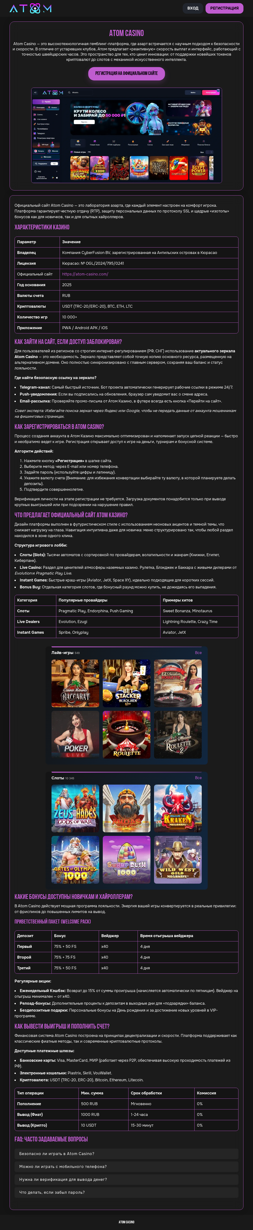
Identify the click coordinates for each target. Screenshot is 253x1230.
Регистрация (224, 8)
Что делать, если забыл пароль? (52, 1192)
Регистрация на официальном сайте (126, 73)
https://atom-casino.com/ (85, 274)
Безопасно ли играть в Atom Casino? (56, 1153)
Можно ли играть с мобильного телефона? (63, 1166)
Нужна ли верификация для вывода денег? (63, 1179)
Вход (192, 8)
